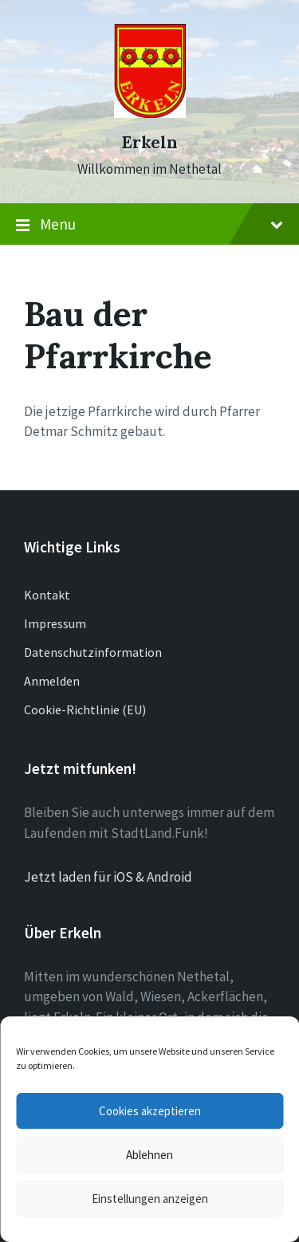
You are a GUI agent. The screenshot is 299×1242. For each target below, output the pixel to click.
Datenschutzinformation (93, 652)
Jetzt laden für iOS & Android (108, 877)
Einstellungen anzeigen (150, 1198)
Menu (149, 224)
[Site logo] (150, 113)
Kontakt (47, 595)
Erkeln (149, 142)
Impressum (55, 623)
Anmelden (52, 681)
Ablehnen (149, 1154)
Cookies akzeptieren (150, 1110)
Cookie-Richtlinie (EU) (85, 709)
